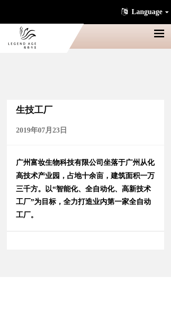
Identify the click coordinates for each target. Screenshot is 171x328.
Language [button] (144, 11)
